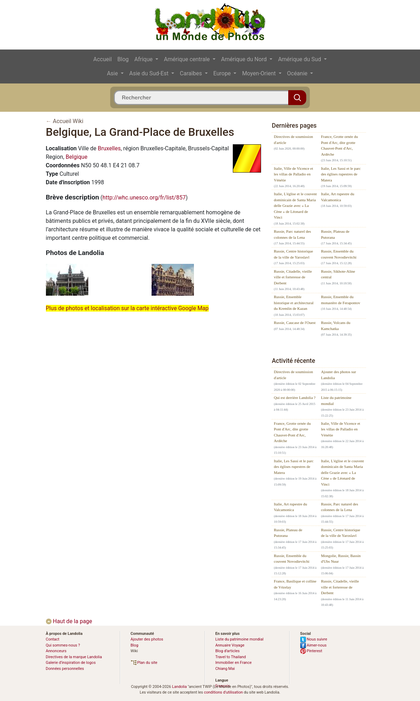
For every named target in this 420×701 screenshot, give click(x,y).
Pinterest (311, 651)
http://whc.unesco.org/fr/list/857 (144, 197)
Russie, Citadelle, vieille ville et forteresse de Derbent (293, 277)
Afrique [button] (144, 59)
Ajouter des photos (147, 639)
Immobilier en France (233, 662)
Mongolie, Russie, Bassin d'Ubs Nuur (341, 559)
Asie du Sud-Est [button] (149, 73)
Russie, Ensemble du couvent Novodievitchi (339, 254)
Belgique (77, 156)
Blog (123, 59)
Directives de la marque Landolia (74, 657)
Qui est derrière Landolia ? (294, 397)
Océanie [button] (298, 73)
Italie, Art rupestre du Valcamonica (337, 197)
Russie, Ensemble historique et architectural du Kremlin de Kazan (293, 303)
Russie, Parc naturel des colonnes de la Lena (292, 234)
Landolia (179, 686)
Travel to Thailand (230, 657)
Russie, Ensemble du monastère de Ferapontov (340, 300)
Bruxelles (109, 148)
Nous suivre (313, 639)
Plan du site (144, 662)
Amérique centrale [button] (187, 59)
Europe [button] (222, 73)
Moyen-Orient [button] (259, 73)
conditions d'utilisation (223, 692)
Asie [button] (113, 73)
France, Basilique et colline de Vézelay (295, 584)
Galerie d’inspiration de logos (71, 662)
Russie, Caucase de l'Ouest (294, 322)
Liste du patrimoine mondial (336, 400)
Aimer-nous (313, 645)
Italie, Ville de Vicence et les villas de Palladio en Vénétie (293, 174)
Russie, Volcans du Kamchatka (335, 325)
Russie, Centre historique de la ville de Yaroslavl (293, 254)
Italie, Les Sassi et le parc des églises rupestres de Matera (341, 174)
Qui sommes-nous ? (63, 645)
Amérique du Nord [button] (244, 59)
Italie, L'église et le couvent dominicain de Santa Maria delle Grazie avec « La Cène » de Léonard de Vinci (295, 205)
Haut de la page (69, 621)
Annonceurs (56, 651)
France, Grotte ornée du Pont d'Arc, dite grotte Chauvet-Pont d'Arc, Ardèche (339, 145)
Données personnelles (65, 668)
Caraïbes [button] (191, 73)
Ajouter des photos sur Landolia (338, 375)
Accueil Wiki (68, 121)
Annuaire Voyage (229, 645)
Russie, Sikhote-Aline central (338, 274)
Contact (52, 639)
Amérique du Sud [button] (300, 59)
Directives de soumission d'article (293, 139)
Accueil (102, 59)
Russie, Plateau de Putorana (335, 234)
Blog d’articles (227, 651)
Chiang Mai (225, 668)
